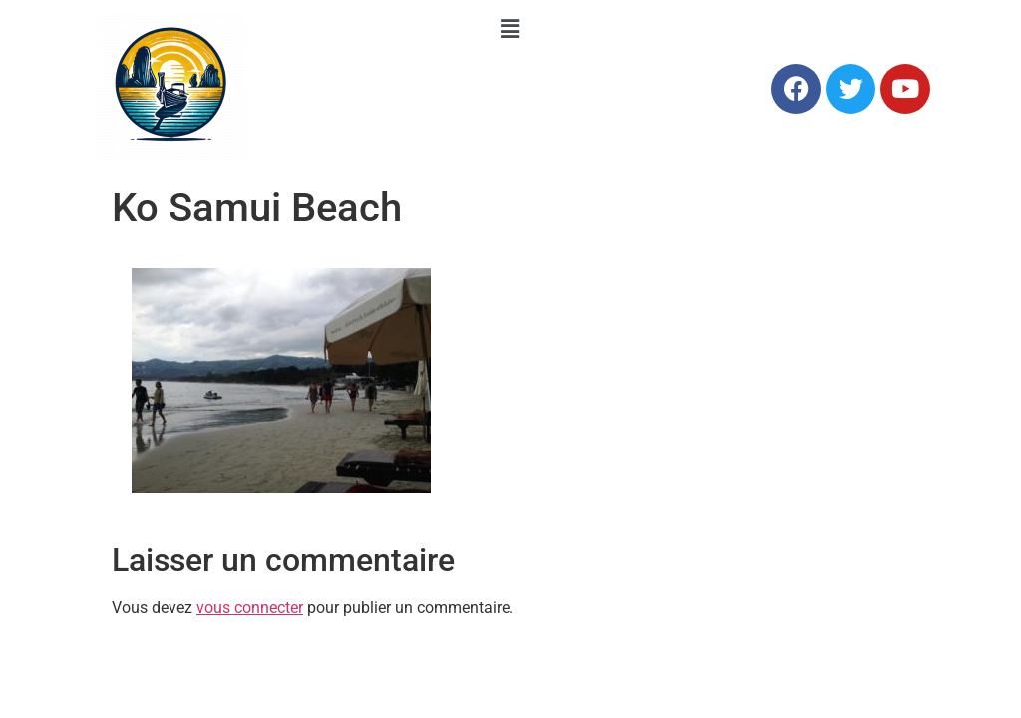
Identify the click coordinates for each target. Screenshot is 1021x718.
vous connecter (249, 607)
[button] (510, 29)
